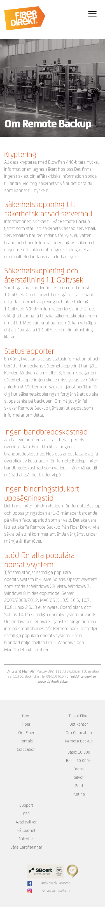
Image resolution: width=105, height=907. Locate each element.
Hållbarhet (26, 830)
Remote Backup (79, 741)
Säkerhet (26, 839)
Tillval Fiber (79, 716)
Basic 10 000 (78, 752)
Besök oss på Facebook (55, 883)
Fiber (26, 724)
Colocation (26, 749)
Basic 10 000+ (78, 760)
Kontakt (26, 741)
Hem (26, 716)
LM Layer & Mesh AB (20, 671)
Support (26, 805)
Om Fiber (26, 732)
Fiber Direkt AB (24, 18)
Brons (79, 769)
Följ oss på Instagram (55, 890)
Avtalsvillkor (26, 822)
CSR (26, 813)
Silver (79, 777)
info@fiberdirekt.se (83, 676)
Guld (79, 785)
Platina (79, 794)
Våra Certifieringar (26, 847)
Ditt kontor (78, 724)
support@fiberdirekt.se (52, 681)
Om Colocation (79, 732)
